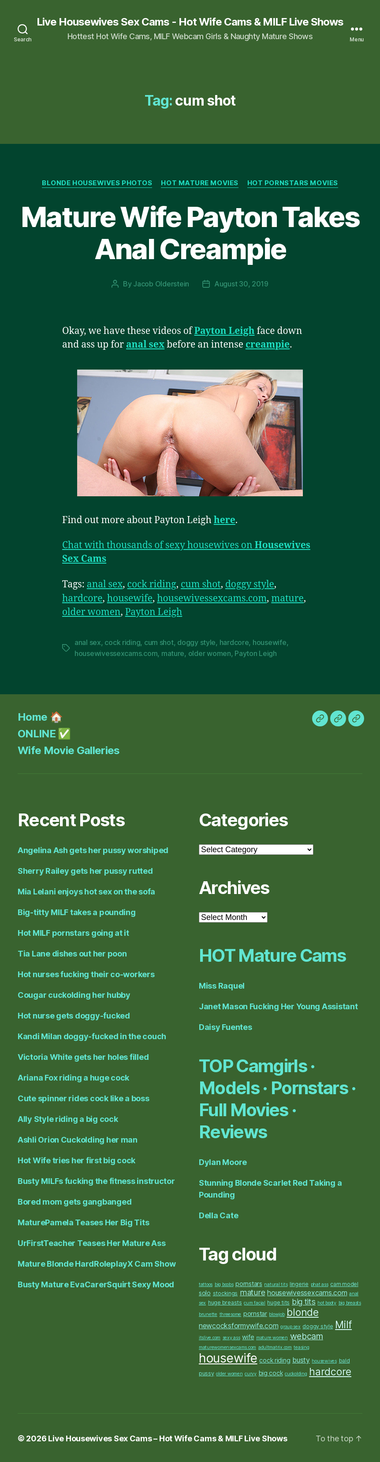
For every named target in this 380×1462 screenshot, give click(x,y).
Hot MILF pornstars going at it (73, 931)
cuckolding (296, 1372)
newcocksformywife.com (238, 1324)
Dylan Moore (223, 1160)
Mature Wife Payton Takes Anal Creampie (189, 233)
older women (91, 612)
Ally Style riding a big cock (68, 1117)
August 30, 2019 (241, 283)
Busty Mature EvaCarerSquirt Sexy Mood (96, 1283)
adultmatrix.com (275, 1346)
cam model (344, 1282)
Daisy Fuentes (225, 1025)
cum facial (254, 1301)
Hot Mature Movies (199, 183)
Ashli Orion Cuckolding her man (78, 1138)
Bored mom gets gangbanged (74, 1200)
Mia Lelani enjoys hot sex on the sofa (86, 890)
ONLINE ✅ (44, 732)
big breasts (350, 1301)
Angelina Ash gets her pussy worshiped (93, 849)
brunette (208, 1313)
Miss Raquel (222, 984)
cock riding (151, 584)
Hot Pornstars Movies (292, 183)
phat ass (319, 1283)
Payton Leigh (154, 612)
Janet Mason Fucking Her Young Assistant (278, 1005)
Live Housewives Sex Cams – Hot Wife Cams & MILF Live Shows (167, 1437)
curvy (251, 1372)
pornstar (255, 1312)
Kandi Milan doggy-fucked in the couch (92, 1035)
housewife (130, 598)
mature (288, 598)
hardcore (82, 598)
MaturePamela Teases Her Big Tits (83, 1221)
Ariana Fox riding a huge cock (73, 1076)
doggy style (249, 584)
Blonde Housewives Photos (97, 183)
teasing (301, 1346)
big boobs (224, 1283)
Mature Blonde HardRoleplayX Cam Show (96, 1262)
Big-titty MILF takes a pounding (77, 911)
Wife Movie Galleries (69, 749)
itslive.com (209, 1336)
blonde (302, 1311)
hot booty (326, 1301)
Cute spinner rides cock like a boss (83, 1097)
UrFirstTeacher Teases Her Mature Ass (91, 1241)
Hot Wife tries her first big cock (76, 1159)
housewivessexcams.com (212, 598)
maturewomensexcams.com (227, 1346)
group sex (290, 1325)
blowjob (276, 1313)
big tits (304, 1300)
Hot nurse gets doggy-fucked (74, 1014)
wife (248, 1335)
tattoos (205, 1283)
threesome (231, 1313)
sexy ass (231, 1336)
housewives (324, 1360)
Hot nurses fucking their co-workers (86, 973)
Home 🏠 (40, 715)
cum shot (201, 584)
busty (301, 1359)
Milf (343, 1323)
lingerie (299, 1282)
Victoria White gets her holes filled (83, 1055)
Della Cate (218, 1214)
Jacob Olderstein (161, 283)
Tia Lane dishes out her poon (72, 952)
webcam (306, 1335)
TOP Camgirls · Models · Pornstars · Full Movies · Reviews (278, 1097)
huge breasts (225, 1301)
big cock (271, 1371)
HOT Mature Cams (272, 954)
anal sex (105, 584)
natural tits (275, 1283)
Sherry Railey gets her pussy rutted (85, 869)
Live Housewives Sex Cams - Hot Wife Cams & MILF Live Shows (190, 22)
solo (205, 1291)
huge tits (278, 1301)
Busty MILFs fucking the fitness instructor (96, 1179)
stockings (225, 1292)
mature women (272, 1336)
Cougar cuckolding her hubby (74, 993)
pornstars (248, 1282)
